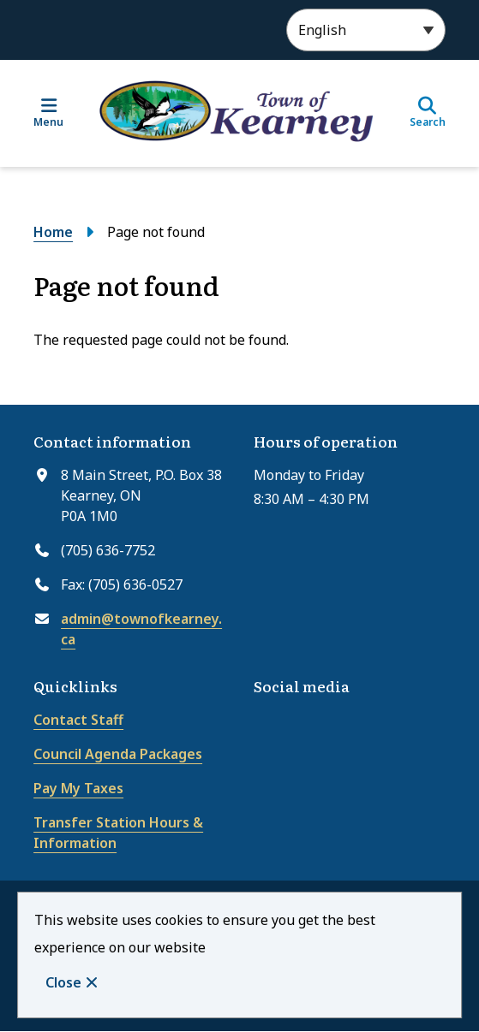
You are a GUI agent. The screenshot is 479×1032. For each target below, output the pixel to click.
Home (53, 231)
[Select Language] (366, 30)
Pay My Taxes (78, 788)
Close (63, 982)
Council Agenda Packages (117, 753)
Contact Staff (78, 719)
